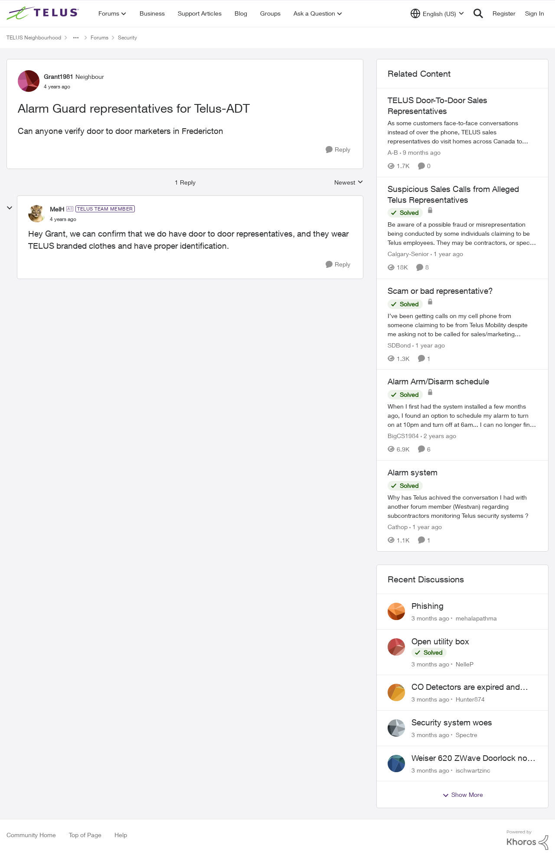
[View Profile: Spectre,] (396, 728)
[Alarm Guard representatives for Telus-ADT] (63, 219)
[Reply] (338, 150)
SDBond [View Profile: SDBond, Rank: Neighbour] (399, 344)
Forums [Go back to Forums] (99, 37)
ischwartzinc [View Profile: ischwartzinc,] (473, 769)
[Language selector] (437, 13)
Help (120, 834)
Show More (462, 795)
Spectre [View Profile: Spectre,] (466, 734)
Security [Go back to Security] (127, 37)
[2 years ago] (438, 435)
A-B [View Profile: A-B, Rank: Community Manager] (393, 152)
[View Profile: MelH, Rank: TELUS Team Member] (37, 213)
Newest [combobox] (348, 183)
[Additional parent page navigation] (76, 38)
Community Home (31, 834)
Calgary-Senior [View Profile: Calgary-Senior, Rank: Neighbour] (408, 254)
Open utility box (440, 641)
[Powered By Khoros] (527, 840)
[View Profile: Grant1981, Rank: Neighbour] (28, 81)
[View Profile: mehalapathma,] (396, 611)
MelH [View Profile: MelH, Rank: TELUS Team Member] (57, 209)
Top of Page (85, 834)
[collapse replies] (9, 208)
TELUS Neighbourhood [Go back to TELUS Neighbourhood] (34, 37)
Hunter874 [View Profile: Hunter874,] (470, 699)
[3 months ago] (430, 618)
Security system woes (451, 722)
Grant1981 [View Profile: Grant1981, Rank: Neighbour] (58, 76)
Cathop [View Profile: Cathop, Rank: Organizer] (398, 526)
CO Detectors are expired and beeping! (465, 687)
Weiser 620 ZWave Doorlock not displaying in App (470, 758)
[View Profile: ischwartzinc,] (396, 763)
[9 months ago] (420, 152)
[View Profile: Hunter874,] (396, 692)
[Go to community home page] (44, 13)
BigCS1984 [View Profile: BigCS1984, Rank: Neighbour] (403, 435)
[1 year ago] (447, 254)
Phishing (427, 606)
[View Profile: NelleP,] (396, 647)
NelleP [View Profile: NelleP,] (464, 663)
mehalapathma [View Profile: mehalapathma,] (476, 618)
